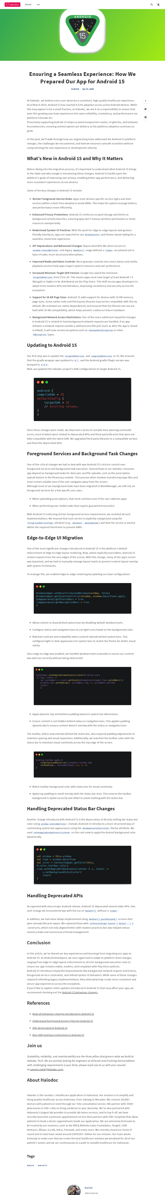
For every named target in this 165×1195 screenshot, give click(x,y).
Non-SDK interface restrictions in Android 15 (58, 1035)
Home (28, 4)
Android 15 (42, 1165)
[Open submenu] (38, 4)
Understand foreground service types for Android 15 (62, 1020)
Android (75, 89)
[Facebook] (145, 117)
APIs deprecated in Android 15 (50, 1028)
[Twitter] (145, 109)
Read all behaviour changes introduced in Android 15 (63, 1013)
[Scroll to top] (145, 101)
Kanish (89, 1187)
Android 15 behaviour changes (79, 992)
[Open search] (152, 4)
